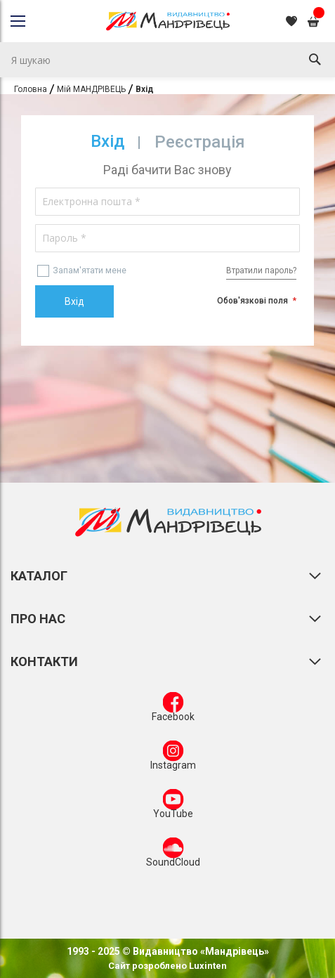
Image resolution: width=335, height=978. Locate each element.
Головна (30, 89)
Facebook (173, 709)
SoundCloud (173, 855)
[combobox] (167, 59)
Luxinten (207, 965)
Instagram (173, 758)
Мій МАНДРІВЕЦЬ (91, 89)
